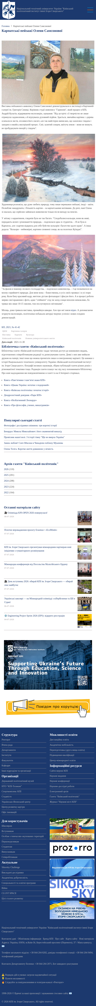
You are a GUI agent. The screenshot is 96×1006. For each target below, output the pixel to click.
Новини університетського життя (40, 338)
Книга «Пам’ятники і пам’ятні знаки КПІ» (24, 380)
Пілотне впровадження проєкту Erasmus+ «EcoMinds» (30, 530)
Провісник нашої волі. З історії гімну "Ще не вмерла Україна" (34, 437)
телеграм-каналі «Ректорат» (50, 982)
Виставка (6, 335)
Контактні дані (9, 939)
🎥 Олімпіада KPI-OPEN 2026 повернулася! (25, 513)
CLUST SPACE (9, 893)
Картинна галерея (19, 331)
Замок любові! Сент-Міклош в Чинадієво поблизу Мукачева (33, 443)
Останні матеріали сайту (22, 507)
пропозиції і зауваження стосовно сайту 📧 (50, 993)
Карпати (18, 335)
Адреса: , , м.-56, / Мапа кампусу (46, 942)
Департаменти (9, 750)
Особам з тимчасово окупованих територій (23, 836)
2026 (6, 469)
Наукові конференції (60, 781)
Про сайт (59, 939)
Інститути (6, 755)
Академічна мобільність (61, 745)
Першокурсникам (10, 841)
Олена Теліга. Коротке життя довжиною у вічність (28, 449)
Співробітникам (9, 857)
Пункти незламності (15, 978)
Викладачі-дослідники (13, 872)
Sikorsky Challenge (11, 867)
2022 (6, 492)
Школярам (7, 826)
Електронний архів (59, 791)
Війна (4, 888)
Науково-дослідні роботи (62, 786)
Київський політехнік (11, 338)
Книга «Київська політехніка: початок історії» (26, 390)
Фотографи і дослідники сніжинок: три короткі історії (30, 425)
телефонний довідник (12, 956)
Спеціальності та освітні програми (19, 883)
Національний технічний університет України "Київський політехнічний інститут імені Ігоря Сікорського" (45, 9)
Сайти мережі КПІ (59, 771)
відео (73, 310)
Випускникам (8, 852)
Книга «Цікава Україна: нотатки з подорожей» (26, 385)
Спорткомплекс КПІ (11, 791)
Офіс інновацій (9, 812)
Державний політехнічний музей (18, 781)
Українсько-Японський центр (16, 802)
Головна (6, 26)
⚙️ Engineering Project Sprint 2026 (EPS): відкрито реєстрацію (34, 616)
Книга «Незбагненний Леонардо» (20, 400)
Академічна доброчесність (15, 877)
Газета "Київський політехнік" (65, 796)
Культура (30, 335)
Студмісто (7, 796)
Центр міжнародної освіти (63, 760)
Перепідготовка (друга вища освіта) (67, 750)
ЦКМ (4, 331)
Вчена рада (7, 745)
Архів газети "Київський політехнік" (31, 464)
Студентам (7, 846)
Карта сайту (71, 939)
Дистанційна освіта (59, 739)
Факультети (7, 760)
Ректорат (6, 739)
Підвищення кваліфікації (62, 755)
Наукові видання (58, 776)
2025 (6, 475)
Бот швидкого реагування (65, 964)
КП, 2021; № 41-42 (11, 327)
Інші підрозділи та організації (16, 771)
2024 (6, 481)
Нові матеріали (86, 939)
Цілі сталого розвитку (12, 898)
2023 (6, 487)
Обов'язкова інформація (29, 939)
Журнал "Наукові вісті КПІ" (63, 802)
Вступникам (8, 831)
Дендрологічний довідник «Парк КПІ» (23, 395)
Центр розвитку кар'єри (13, 807)
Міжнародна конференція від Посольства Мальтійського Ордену (36, 564)
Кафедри (6, 765)
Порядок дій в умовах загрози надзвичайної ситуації (30, 975)
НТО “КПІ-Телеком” (12, 786)
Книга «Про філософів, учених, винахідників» (26, 405)
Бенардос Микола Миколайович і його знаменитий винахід (33, 431)
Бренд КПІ (48, 939)
